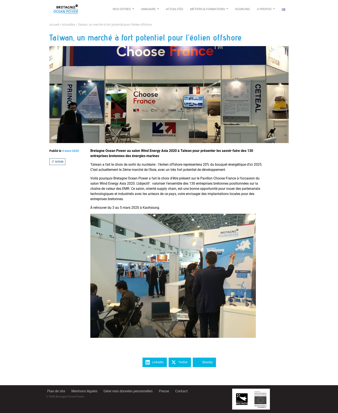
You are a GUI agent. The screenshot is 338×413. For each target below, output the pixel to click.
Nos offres (122, 9)
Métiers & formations (208, 9)
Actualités (174, 9)
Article (57, 161)
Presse (164, 391)
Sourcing (242, 9)
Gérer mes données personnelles (128, 391)
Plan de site (56, 391)
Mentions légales (84, 391)
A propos (264, 9)
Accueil (54, 24)
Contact (181, 391)
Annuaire (148, 9)
